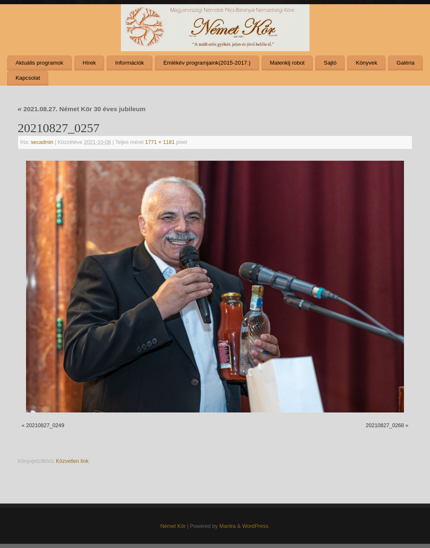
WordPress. (256, 526)
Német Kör (173, 526)
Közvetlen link (72, 461)
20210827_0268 (385, 425)
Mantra (227, 526)
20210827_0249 (45, 425)
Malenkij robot (287, 63)
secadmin (42, 142)
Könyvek (366, 63)
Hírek (89, 63)
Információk (129, 63)
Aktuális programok (39, 63)
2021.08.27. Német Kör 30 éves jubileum (82, 108)
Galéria (405, 63)
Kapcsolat (28, 78)
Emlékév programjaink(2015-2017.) (207, 63)
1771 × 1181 (160, 142)
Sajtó (330, 63)
